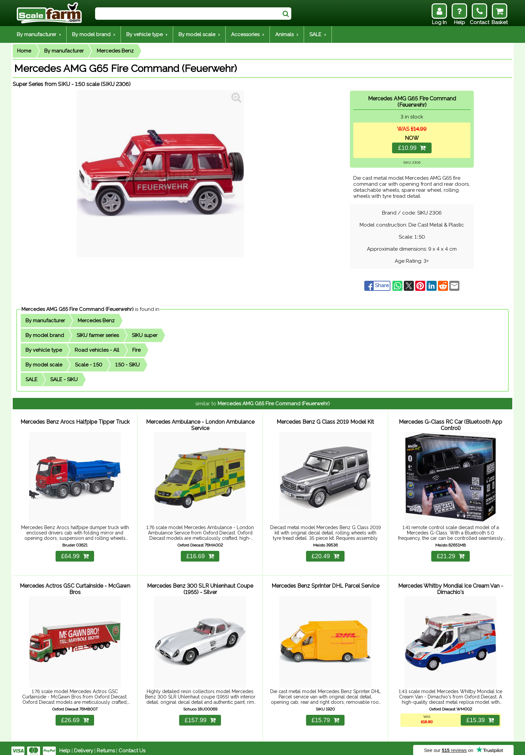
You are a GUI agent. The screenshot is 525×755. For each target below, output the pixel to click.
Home (24, 51)
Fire (136, 350)
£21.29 (450, 553)
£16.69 (200, 553)
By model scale (43, 365)
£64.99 (74, 553)
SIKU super (144, 335)
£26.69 (74, 715)
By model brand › (93, 34)
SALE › (317, 34)
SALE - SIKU (64, 379)
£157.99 (199, 715)
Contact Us (132, 746)
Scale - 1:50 (88, 365)
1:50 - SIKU (127, 365)
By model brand (44, 335)
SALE (31, 379)
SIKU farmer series (98, 335)
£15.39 (479, 715)
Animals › (286, 34)
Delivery (83, 746)
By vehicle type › (146, 34)
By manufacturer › (39, 34)
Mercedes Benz (115, 51)
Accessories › (247, 34)
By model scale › (199, 34)
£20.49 (325, 553)
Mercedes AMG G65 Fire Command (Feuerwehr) (77, 309)
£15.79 (325, 715)
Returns (106, 746)
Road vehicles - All (97, 350)
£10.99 (412, 148)
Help (64, 746)
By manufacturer (64, 51)
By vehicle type (43, 350)
